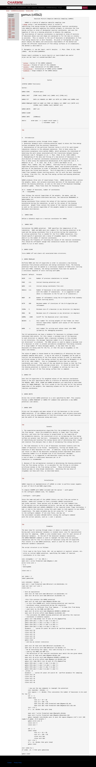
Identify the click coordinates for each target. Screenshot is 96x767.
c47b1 (9, 23)
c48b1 (9, 22)
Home (8, 8)
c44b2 (13, 28)
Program (13, 8)
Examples (26, 70)
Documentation (21, 8)
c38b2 (13, 37)
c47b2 (13, 23)
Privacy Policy (18, 762)
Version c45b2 (29, 10)
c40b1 (9, 34)
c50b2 (13, 19)
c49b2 (13, 20)
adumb (25, 24)
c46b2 (13, 25)
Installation (28, 69)
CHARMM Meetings (51, 8)
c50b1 (9, 19)
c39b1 (9, 36)
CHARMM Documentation (17, 10)
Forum (60, 8)
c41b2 (13, 32)
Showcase (34, 8)
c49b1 (9, 20)
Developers (41, 8)
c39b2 (13, 36)
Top (23, 78)
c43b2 (13, 29)
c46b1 (9, 25)
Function (26, 65)
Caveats (26, 67)
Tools (28, 8)
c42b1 (9, 31)
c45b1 (9, 26)
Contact (9, 762)
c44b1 (9, 28)
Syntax (25, 63)
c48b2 (13, 22)
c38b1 (9, 37)
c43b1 (9, 29)
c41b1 (9, 32)
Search (85, 8)
